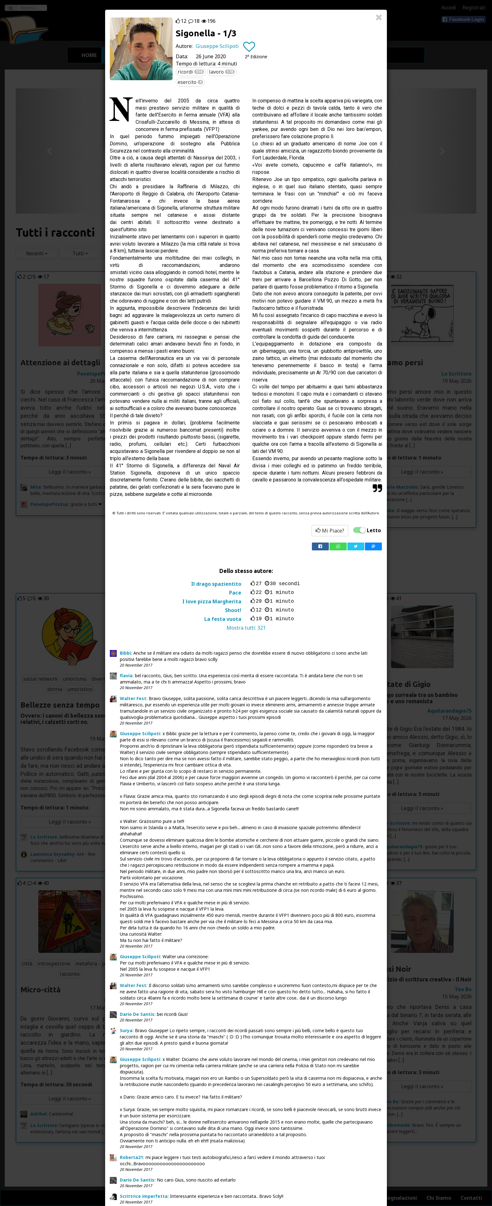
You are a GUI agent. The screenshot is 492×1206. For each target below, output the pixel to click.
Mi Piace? (330, 530)
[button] (256, 57)
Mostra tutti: (246, 627)
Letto (374, 530)
